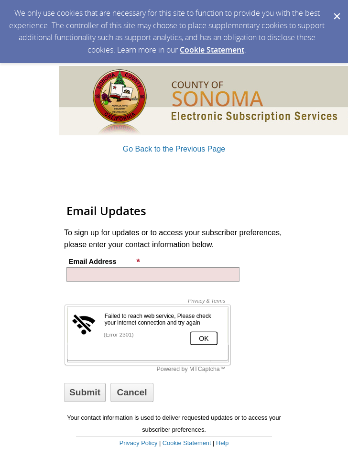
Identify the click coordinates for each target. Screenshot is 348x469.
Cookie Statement (212, 49)
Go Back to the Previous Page (174, 149)
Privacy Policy (139, 443)
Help (222, 443)
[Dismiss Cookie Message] (336, 9)
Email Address (105, 261)
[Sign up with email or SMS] (85, 392)
